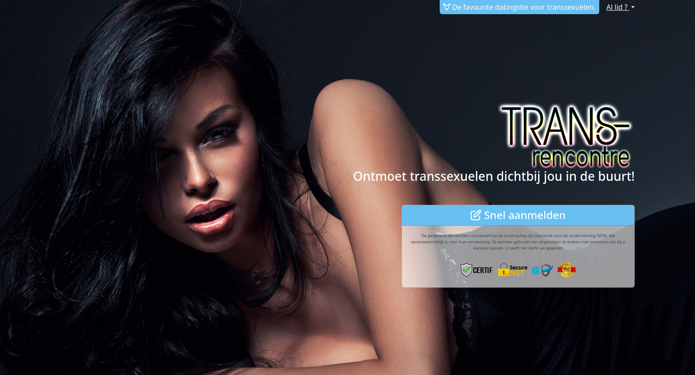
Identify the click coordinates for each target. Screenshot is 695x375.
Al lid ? (617, 7)
